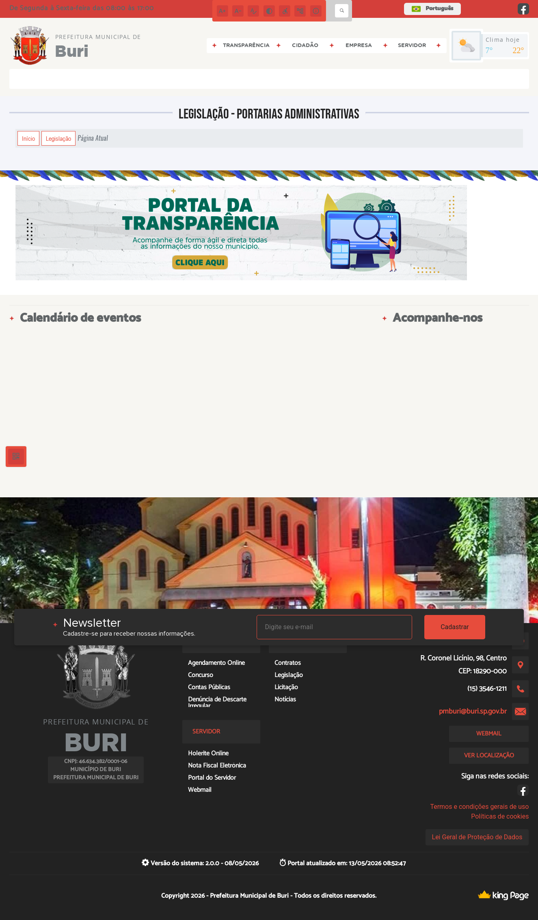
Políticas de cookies (500, 816)
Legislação (58, 138)
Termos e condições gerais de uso (479, 806)
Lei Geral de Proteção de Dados (477, 837)
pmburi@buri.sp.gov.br (473, 711)
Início (28, 138)
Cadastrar (455, 627)
